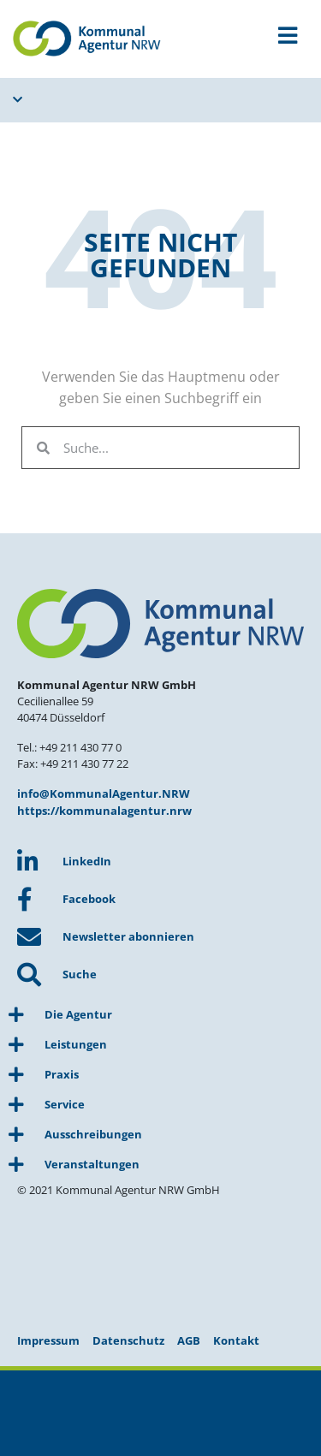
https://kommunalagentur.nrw (104, 810)
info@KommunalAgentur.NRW (103, 793)
